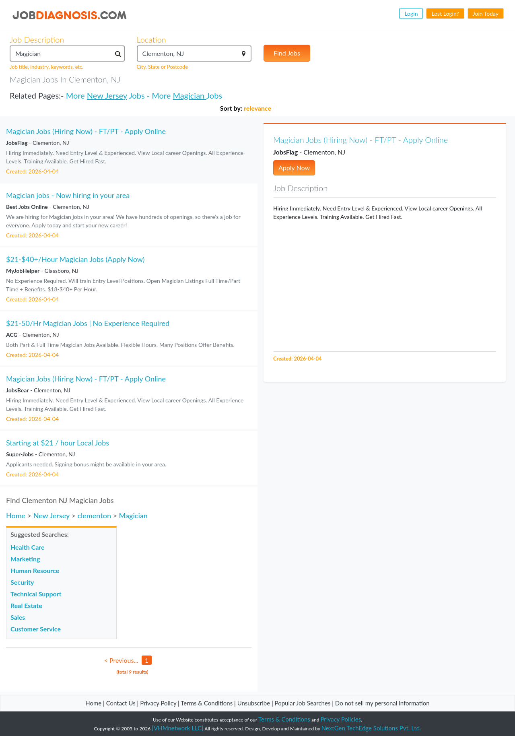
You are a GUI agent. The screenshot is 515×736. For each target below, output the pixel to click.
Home (15, 515)
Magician (189, 95)
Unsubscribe (253, 703)
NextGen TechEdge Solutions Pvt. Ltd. (371, 728)
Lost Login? (445, 13)
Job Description (37, 39)
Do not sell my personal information (382, 703)
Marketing (25, 559)
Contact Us (121, 703)
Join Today (486, 13)
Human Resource (34, 570)
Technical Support (36, 594)
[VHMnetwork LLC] (177, 728)
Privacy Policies (341, 719)
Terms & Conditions (207, 703)
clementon (94, 515)
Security (22, 582)
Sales (17, 617)
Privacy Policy (158, 703)
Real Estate (26, 605)
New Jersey (107, 95)
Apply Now (294, 167)
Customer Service (35, 629)
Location (151, 39)
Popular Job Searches (303, 703)
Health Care (27, 547)
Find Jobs (287, 53)
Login (411, 13)
